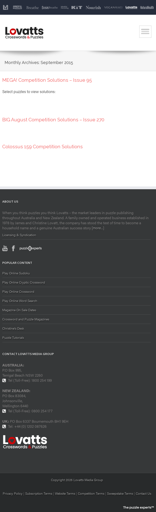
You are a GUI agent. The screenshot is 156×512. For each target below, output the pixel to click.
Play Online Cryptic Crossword (23, 282)
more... (98, 227)
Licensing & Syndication (19, 235)
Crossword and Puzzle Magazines (25, 319)
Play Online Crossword (18, 291)
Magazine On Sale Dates (19, 310)
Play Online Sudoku (16, 273)
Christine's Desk (13, 328)
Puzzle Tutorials (13, 337)
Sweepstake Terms (120, 493)
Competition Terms (91, 493)
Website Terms (65, 493)
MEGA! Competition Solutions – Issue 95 (47, 80)
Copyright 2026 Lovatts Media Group (77, 479)
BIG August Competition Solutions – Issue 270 (53, 119)
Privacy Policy (13, 493)
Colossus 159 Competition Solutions (42, 146)
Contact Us (143, 493)
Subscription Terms (38, 493)
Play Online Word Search (19, 300)
